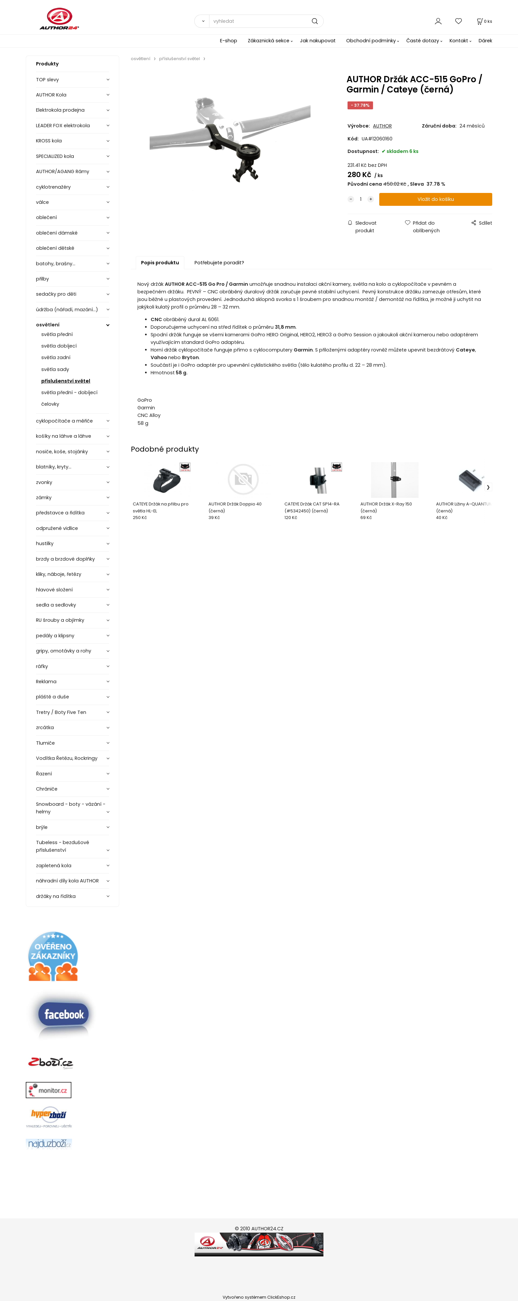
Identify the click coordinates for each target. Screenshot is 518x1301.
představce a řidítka (60, 512)
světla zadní (55, 357)
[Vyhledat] (201, 21)
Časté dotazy (422, 40)
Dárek (485, 40)
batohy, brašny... (55, 263)
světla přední (57, 334)
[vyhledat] (266, 21)
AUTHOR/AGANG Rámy (62, 171)
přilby (42, 279)
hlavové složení (54, 589)
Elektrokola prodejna (60, 110)
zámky (44, 497)
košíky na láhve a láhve (63, 436)
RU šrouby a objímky (60, 620)
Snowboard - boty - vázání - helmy (70, 808)
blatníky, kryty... (53, 467)
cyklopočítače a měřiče (64, 421)
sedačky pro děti (56, 294)
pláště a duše (52, 696)
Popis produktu (160, 262)
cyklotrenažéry (53, 187)
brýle (42, 827)
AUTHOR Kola (51, 95)
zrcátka (45, 727)
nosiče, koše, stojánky (62, 451)
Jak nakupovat (318, 40)
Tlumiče (45, 743)
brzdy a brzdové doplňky (65, 559)
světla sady (55, 369)
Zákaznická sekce (268, 40)
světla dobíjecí (59, 346)
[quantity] (360, 199)
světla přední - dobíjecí (69, 392)
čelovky (50, 404)
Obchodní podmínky (371, 40)
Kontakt (459, 40)
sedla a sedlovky (56, 605)
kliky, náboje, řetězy (58, 574)
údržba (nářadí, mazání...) (67, 309)
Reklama (46, 681)
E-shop (228, 40)
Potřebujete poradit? (219, 262)
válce (42, 202)
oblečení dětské (55, 248)
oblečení (46, 217)
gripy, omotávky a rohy (63, 651)
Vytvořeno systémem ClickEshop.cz (259, 1297)
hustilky (45, 543)
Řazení (44, 773)
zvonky (44, 482)
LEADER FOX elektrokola (63, 125)
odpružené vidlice (57, 528)
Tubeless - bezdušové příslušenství (62, 846)
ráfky (42, 666)
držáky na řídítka (56, 896)
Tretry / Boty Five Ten (61, 712)
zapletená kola (53, 865)
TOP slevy (47, 79)
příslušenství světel (65, 381)
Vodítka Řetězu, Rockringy (66, 758)
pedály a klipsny (55, 635)
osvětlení (47, 324)
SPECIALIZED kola (55, 156)
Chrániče (46, 789)
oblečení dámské (57, 233)
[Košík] (484, 21)
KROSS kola (49, 140)
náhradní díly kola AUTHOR (67, 880)
